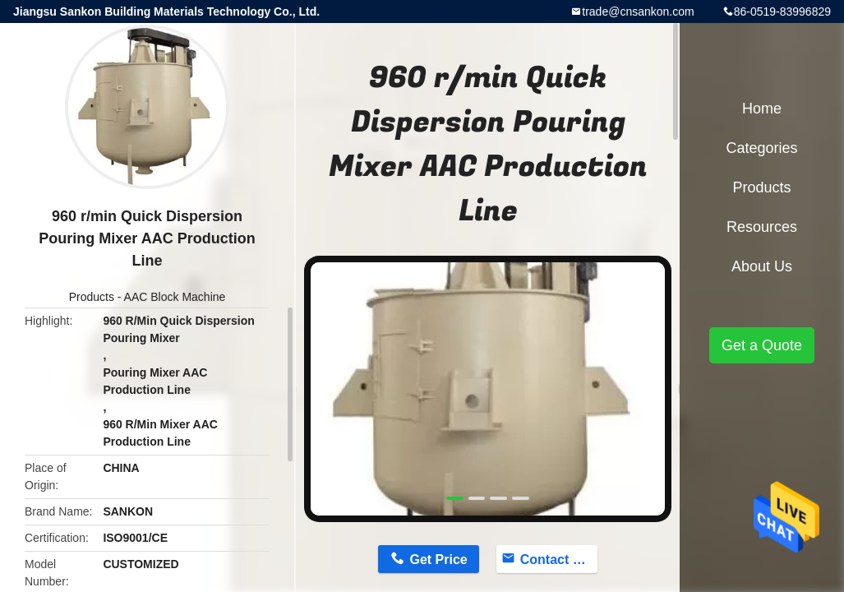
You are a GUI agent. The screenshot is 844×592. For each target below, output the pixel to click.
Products (91, 296)
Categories (761, 148)
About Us (761, 266)
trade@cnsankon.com (638, 11)
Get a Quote (762, 345)
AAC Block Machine (175, 296)
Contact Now (558, 560)
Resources (761, 227)
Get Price (438, 560)
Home (762, 108)
